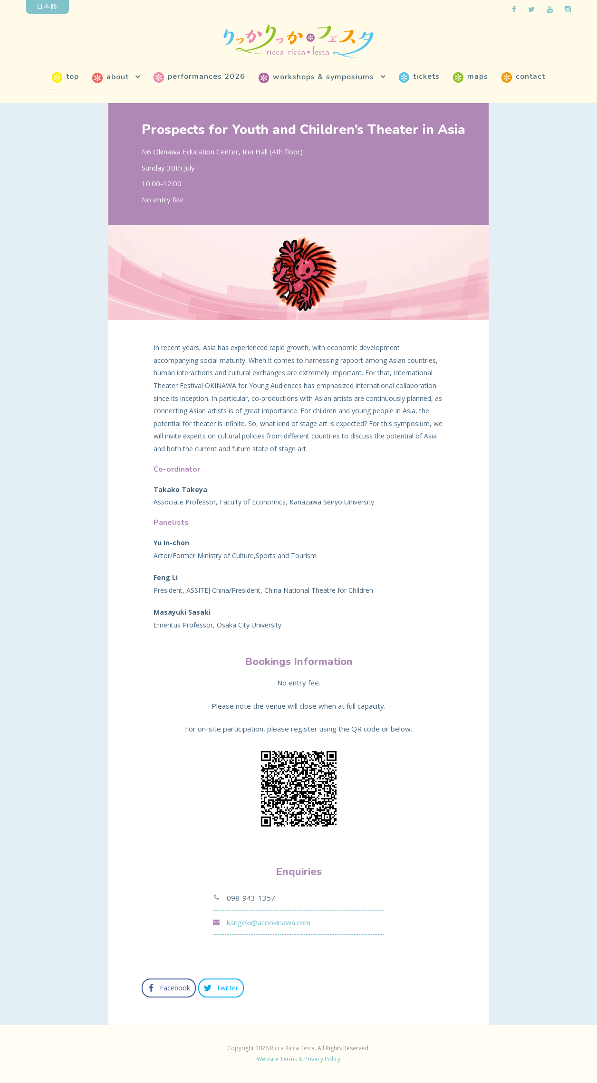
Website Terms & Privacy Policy (298, 1059)
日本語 (47, 5)
